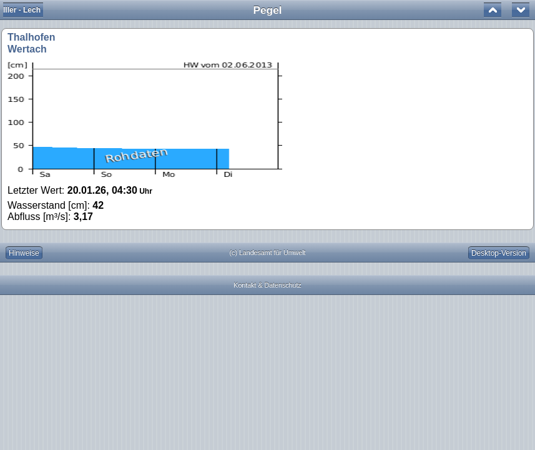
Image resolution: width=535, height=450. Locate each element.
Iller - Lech (22, 10)
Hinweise (24, 253)
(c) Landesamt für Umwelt (268, 252)
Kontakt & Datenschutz (267, 285)
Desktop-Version (498, 253)
